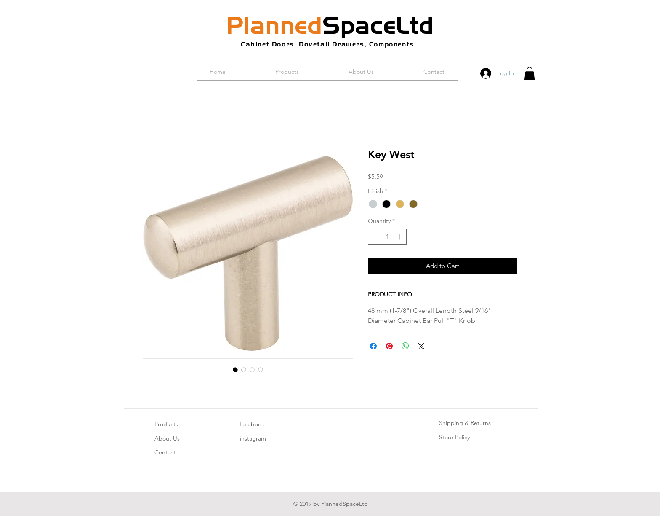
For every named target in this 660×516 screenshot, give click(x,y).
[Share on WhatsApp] (405, 346)
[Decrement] (374, 236)
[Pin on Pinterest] (389, 346)
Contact (165, 452)
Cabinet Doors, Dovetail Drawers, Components (327, 44)
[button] (529, 73)
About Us (167, 438)
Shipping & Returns (465, 423)
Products (166, 424)
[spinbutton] (387, 236)
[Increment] (400, 236)
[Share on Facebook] (373, 346)
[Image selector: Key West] (235, 370)
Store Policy (454, 437)
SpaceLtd (330, 25)
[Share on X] (421, 346)
